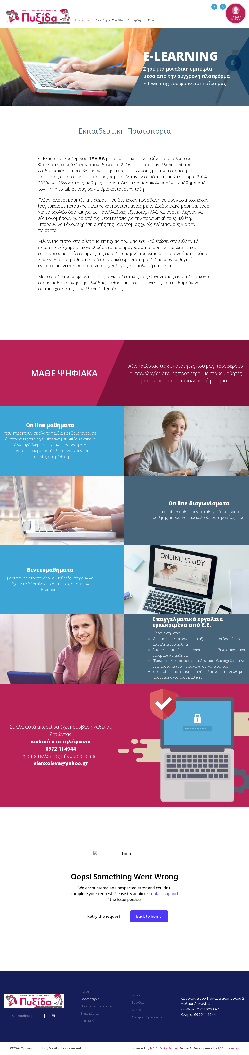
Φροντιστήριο (82, 20)
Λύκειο (136, 1010)
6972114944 (205, 1014)
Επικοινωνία (155, 20)
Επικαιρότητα (135, 20)
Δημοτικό (138, 995)
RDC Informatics (228, 1048)
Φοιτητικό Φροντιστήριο (148, 1017)
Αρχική (85, 992)
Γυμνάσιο (138, 1002)
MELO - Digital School (164, 1048)
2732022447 (208, 1009)
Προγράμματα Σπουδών (109, 20)
